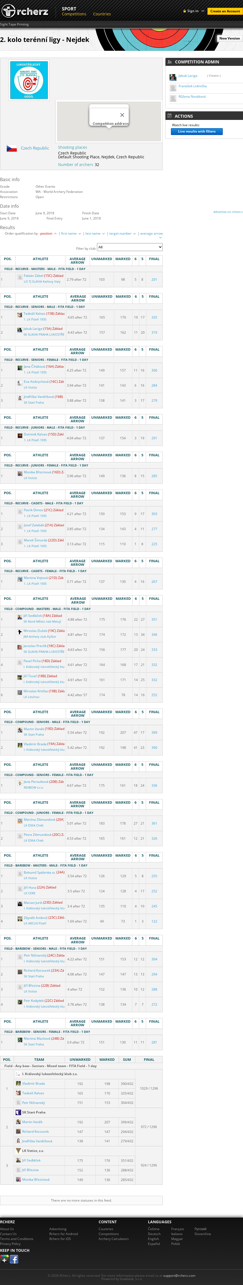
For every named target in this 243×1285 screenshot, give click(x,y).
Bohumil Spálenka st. (36, 872)
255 (154, 876)
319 (154, 332)
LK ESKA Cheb (34, 825)
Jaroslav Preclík (32, 645)
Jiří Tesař (27, 676)
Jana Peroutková (33, 781)
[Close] (122, 115)
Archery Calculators (114, 1238)
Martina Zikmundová (36, 819)
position (49, 233)
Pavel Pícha (29, 661)
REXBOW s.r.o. (34, 787)
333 (154, 649)
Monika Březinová (34, 472)
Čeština (153, 1229)
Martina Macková (34, 1038)
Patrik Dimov (30, 510)
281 (154, 1042)
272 (154, 1004)
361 (154, 823)
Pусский (201, 1229)
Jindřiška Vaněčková (36, 396)
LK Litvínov (31, 697)
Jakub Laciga (30, 328)
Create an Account (225, 11)
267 (154, 581)
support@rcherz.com (179, 1275)
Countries (102, 13)
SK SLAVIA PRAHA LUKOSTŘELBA (47, 334)
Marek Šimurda (32, 540)
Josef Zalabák (31, 525)
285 (154, 476)
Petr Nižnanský (32, 955)
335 (154, 317)
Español (154, 1243)
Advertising (58, 1229)
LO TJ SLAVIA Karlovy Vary (42, 281)
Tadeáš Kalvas (31, 313)
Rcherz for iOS (60, 1238)
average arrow (151, 235)
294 (154, 974)
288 (154, 989)
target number (123, 233)
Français (177, 1229)
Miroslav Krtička (33, 691)
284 (154, 385)
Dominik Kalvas (32, 434)
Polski (175, 1243)
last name (95, 233)
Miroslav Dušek (32, 630)
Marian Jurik (30, 902)
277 (154, 529)
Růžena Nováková (192, 96)
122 (154, 921)
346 (154, 634)
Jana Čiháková (31, 366)
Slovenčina (203, 1233)
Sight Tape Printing (14, 24)
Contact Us (8, 1233)
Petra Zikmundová (34, 834)
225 (154, 544)
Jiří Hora (27, 887)
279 (154, 400)
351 (154, 619)
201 (154, 279)
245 (154, 906)
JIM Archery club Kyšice (40, 637)
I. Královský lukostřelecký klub (45, 667)
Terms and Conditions (16, 1238)
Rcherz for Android (63, 1233)
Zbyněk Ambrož (32, 917)
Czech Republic (35, 148)
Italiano (176, 1233)
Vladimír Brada (32, 744)
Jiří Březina (29, 985)
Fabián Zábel (30, 275)
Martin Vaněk (31, 729)
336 (154, 785)
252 (154, 695)
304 (154, 959)
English (153, 1238)
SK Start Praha (34, 402)
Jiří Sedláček (30, 615)
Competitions (74, 13)
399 (154, 732)
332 (154, 664)
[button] (109, 134)
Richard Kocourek (34, 970)
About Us (7, 1229)
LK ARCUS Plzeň (35, 923)
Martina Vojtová (33, 577)
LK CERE (29, 893)
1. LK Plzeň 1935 (35, 319)
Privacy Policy (10, 1243)
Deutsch (154, 1233)
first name (71, 233)
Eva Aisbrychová (33, 381)
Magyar (177, 1238)
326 (154, 838)
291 (154, 438)
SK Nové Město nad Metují (42, 621)
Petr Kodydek (31, 1000)
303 (154, 513)
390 (154, 747)
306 (154, 370)
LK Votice (30, 387)
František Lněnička (193, 86)
